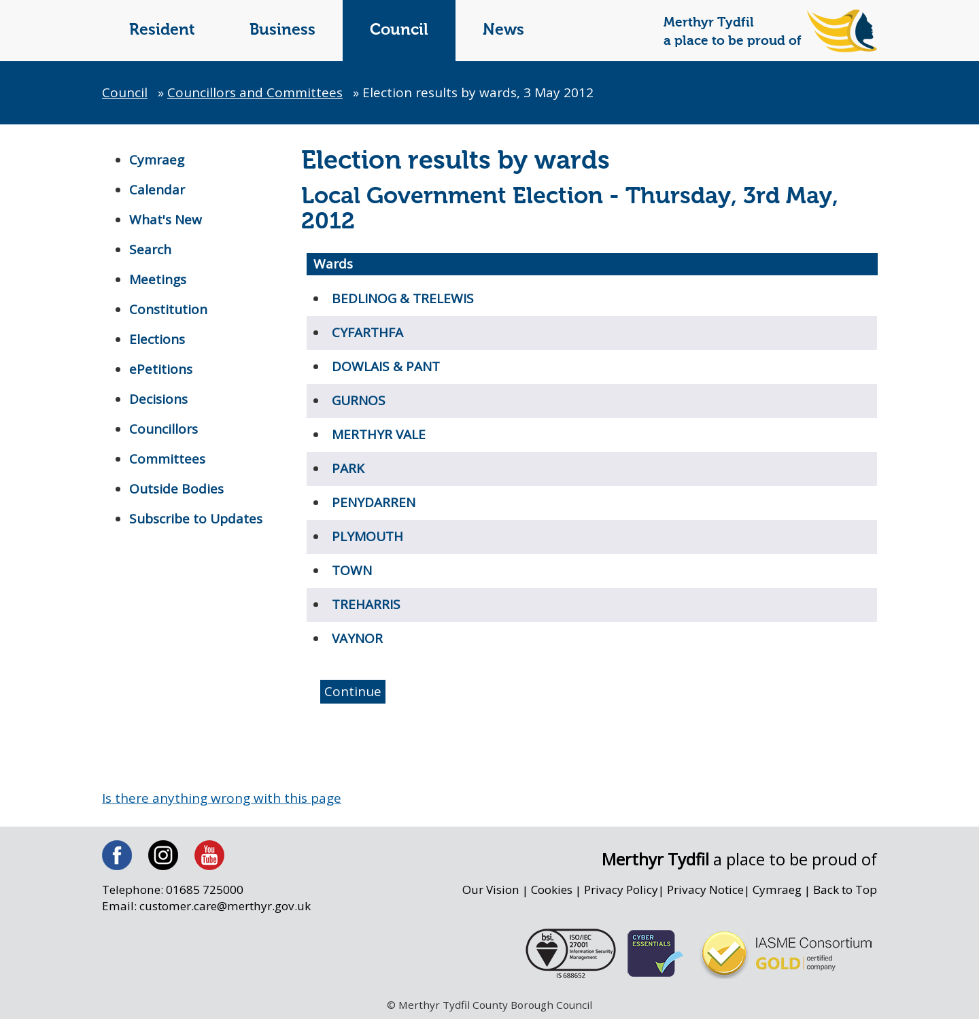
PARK (348, 468)
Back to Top (845, 890)
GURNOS (358, 400)
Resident (162, 30)
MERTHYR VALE (379, 434)
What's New (165, 219)
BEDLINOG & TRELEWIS (403, 298)
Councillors (163, 429)
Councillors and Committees (255, 92)
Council (399, 30)
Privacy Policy (620, 890)
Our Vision (489, 890)
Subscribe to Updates (195, 519)
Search (150, 249)
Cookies (551, 890)
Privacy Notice (704, 890)
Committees (167, 459)
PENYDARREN (373, 502)
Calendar (157, 189)
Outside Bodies (176, 489)
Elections (157, 339)
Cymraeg (156, 160)
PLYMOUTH (367, 536)
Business (282, 30)
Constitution (168, 309)
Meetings (157, 279)
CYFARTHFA (367, 332)
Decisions (158, 399)
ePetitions (160, 369)
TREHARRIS (366, 604)
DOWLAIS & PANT (386, 366)
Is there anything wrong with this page (221, 798)
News (503, 30)
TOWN (352, 570)
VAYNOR (357, 638)
